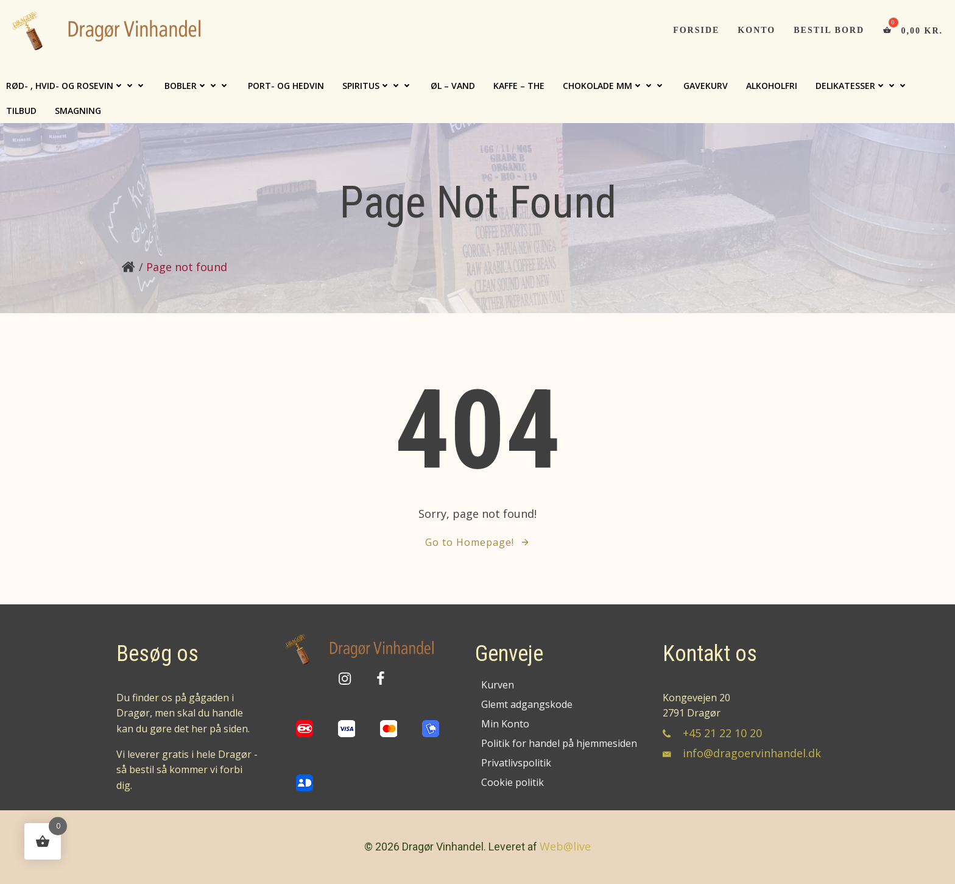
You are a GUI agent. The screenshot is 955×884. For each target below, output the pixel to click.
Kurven (497, 684)
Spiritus (377, 85)
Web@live (565, 846)
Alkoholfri (771, 85)
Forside (696, 30)
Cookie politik (512, 782)
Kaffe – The (518, 85)
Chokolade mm (614, 85)
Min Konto (505, 723)
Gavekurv (705, 85)
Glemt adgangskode (527, 704)
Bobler (197, 85)
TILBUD (21, 110)
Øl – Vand (453, 85)
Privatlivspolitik (516, 762)
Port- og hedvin (286, 85)
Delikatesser (862, 85)
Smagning (78, 110)
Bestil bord (829, 30)
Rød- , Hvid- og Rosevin (76, 85)
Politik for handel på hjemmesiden (558, 743)
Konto (756, 30)
